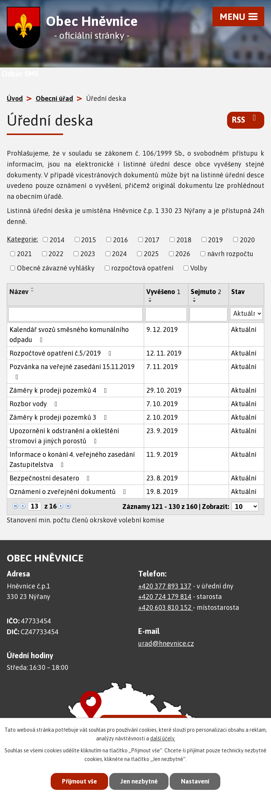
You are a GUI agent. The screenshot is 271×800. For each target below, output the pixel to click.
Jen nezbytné (138, 781)
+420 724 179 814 (164, 596)
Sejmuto (206, 292)
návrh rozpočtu (230, 254)
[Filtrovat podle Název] (75, 314)
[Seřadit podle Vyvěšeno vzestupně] (150, 298)
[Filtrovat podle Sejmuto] (208, 314)
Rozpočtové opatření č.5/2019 (61, 353)
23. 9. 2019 (162, 431)
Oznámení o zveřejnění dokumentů (69, 491)
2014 (57, 239)
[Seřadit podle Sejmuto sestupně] (195, 301)
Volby (198, 268)
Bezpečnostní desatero (51, 478)
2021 (24, 254)
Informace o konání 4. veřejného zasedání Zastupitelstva (72, 459)
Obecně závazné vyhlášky (56, 268)
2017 (152, 239)
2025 (151, 254)
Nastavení (197, 781)
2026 (182, 254)
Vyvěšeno (163, 292)
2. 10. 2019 (162, 417)
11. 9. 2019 (162, 454)
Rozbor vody (34, 404)
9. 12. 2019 (162, 329)
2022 (55, 254)
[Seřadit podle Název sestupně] (33, 291)
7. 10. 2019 (162, 404)
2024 (119, 254)
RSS (245, 119)
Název (19, 292)
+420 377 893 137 (164, 586)
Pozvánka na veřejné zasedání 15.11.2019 (72, 371)
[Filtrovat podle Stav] (246, 313)
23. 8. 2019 (162, 478)
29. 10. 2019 (164, 390)
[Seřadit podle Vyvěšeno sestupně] (150, 301)
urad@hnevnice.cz (166, 643)
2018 (183, 239)
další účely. (162, 738)
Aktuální (243, 329)
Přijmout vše (77, 781)
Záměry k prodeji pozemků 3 (59, 417)
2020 (247, 239)
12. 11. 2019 (164, 353)
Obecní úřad (54, 98)
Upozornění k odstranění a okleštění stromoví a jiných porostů (64, 436)
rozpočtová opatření (142, 268)
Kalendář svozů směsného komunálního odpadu (69, 335)
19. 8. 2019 (162, 491)
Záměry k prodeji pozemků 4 (59, 390)
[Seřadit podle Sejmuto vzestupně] (195, 298)
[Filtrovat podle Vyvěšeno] (166, 314)
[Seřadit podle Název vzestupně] (33, 288)
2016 (120, 239)
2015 (88, 239)
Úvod (15, 98)
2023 (87, 254)
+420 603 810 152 (165, 607)
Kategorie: (22, 239)
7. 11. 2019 (162, 367)
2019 (215, 239)
